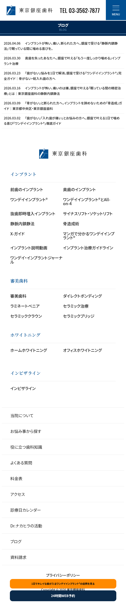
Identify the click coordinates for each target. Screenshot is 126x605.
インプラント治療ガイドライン (88, 248)
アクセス (17, 494)
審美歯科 (18, 296)
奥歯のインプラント (79, 189)
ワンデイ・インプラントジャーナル (36, 260)
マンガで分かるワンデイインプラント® (89, 235)
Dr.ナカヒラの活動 (26, 526)
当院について (21, 415)
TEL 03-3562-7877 (80, 10)
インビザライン (23, 388)
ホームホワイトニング (28, 350)
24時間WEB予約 (63, 595)
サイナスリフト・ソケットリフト (88, 213)
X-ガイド (17, 233)
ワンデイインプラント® (29, 199)
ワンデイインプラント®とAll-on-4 (86, 201)
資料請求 (18, 557)
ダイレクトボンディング (82, 296)
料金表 (16, 478)
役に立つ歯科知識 (26, 447)
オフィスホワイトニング (82, 350)
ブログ (15, 541)
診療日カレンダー (25, 510)
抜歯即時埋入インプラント (32, 213)
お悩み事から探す (25, 431)
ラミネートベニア (25, 306)
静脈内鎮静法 (22, 223)
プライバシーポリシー (63, 575)
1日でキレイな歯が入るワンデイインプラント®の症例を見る (63, 583)
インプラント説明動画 (28, 248)
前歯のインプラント (26, 189)
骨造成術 (71, 223)
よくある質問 (21, 463)
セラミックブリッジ (78, 316)
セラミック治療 (76, 306)
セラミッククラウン (26, 316)
